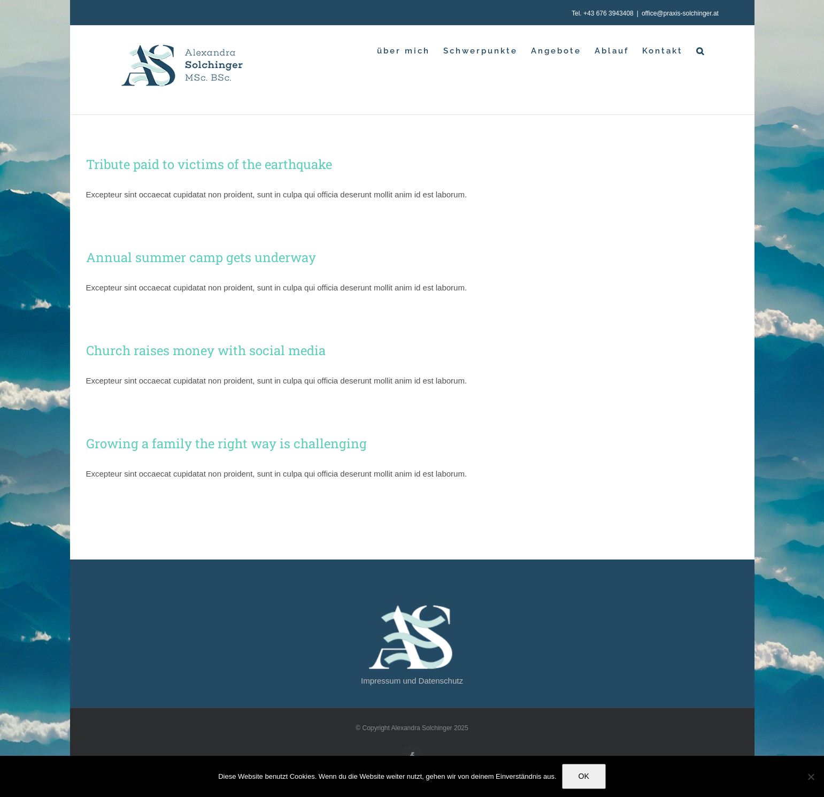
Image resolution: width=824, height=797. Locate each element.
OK (584, 776)
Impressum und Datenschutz (412, 680)
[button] (700, 51)
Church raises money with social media (206, 350)
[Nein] (810, 776)
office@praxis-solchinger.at (680, 13)
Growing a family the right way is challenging (226, 443)
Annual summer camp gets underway (201, 257)
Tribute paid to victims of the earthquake (209, 164)
